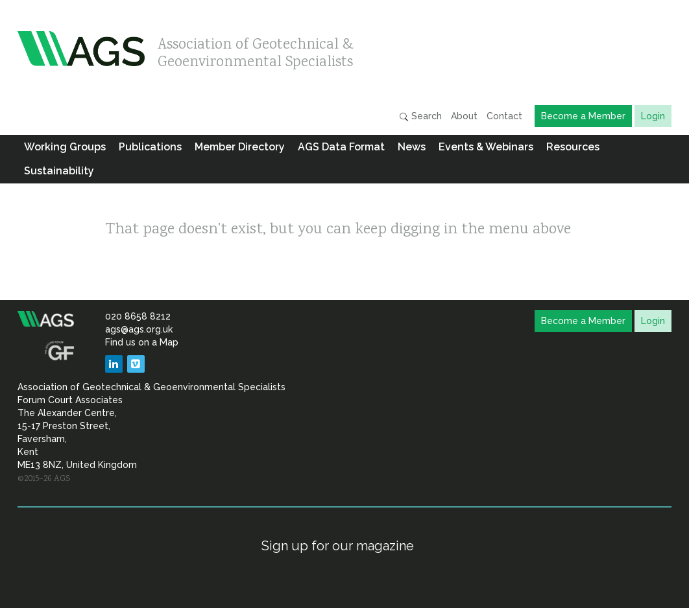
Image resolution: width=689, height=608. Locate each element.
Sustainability (59, 171)
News (412, 147)
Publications (150, 147)
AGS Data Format (341, 147)
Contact (504, 116)
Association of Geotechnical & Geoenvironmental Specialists (256, 50)
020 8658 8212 (138, 316)
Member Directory (240, 147)
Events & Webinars (486, 147)
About (464, 116)
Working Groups (65, 147)
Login (653, 116)
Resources (572, 147)
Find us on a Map (141, 342)
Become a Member (583, 116)
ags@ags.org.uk (139, 329)
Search (420, 116)
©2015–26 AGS (44, 479)
